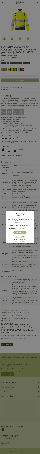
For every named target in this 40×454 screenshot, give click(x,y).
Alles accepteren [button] (20, 232)
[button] (20, 240)
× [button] (32, 212)
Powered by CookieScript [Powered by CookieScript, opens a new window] (20, 241)
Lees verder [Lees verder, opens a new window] (23, 222)
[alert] (20, 227)
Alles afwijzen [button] (20, 236)
